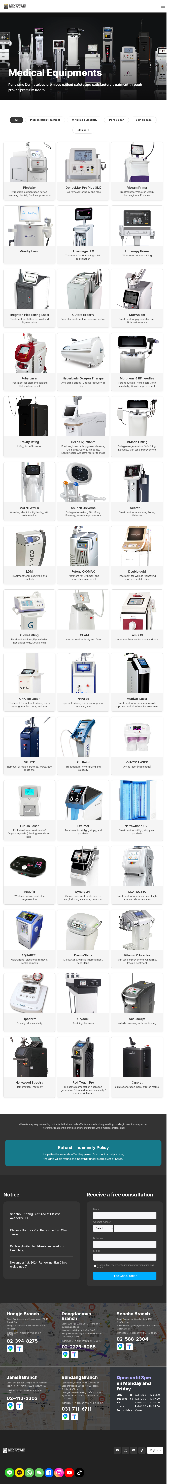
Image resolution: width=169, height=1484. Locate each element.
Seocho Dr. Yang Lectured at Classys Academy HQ (36, 1216)
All (16, 119)
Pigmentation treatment (45, 119)
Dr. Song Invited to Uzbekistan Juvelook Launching (37, 1249)
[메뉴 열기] (163, 6)
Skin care (83, 130)
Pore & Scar (116, 119)
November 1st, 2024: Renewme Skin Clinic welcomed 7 (39, 1265)
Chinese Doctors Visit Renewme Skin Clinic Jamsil (40, 1232)
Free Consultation (125, 1276)
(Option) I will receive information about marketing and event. (125, 1266)
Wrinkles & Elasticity (84, 119)
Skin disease (144, 119)
